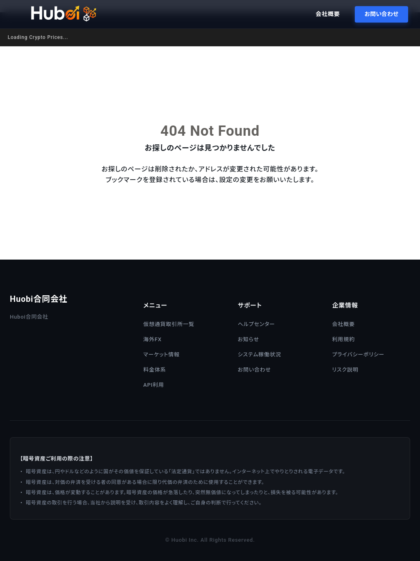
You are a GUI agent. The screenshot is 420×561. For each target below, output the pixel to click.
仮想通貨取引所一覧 (168, 324)
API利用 (153, 385)
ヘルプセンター (256, 324)
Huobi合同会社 (38, 299)
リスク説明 (345, 370)
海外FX (152, 339)
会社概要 (326, 14)
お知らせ (248, 339)
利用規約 (343, 339)
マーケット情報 (161, 354)
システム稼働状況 (259, 354)
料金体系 (154, 370)
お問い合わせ (380, 14)
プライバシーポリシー (358, 354)
